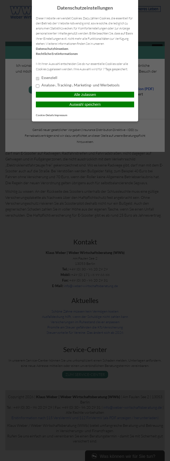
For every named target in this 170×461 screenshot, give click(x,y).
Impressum (60, 115)
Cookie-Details (45, 115)
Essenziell (46, 78)
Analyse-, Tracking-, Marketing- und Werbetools (78, 85)
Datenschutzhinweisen (52, 49)
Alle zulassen (85, 95)
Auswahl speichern (85, 104)
